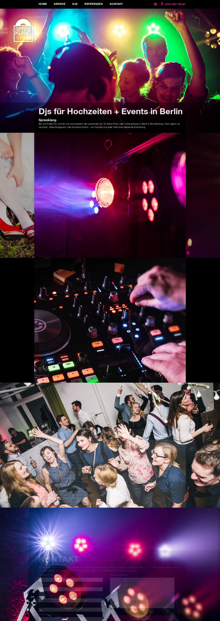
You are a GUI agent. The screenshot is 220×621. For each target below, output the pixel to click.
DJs (75, 3)
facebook (148, 567)
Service (59, 3)
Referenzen (93, 3)
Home (43, 3)
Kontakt (116, 3)
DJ (101, 124)
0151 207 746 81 (175, 4)
